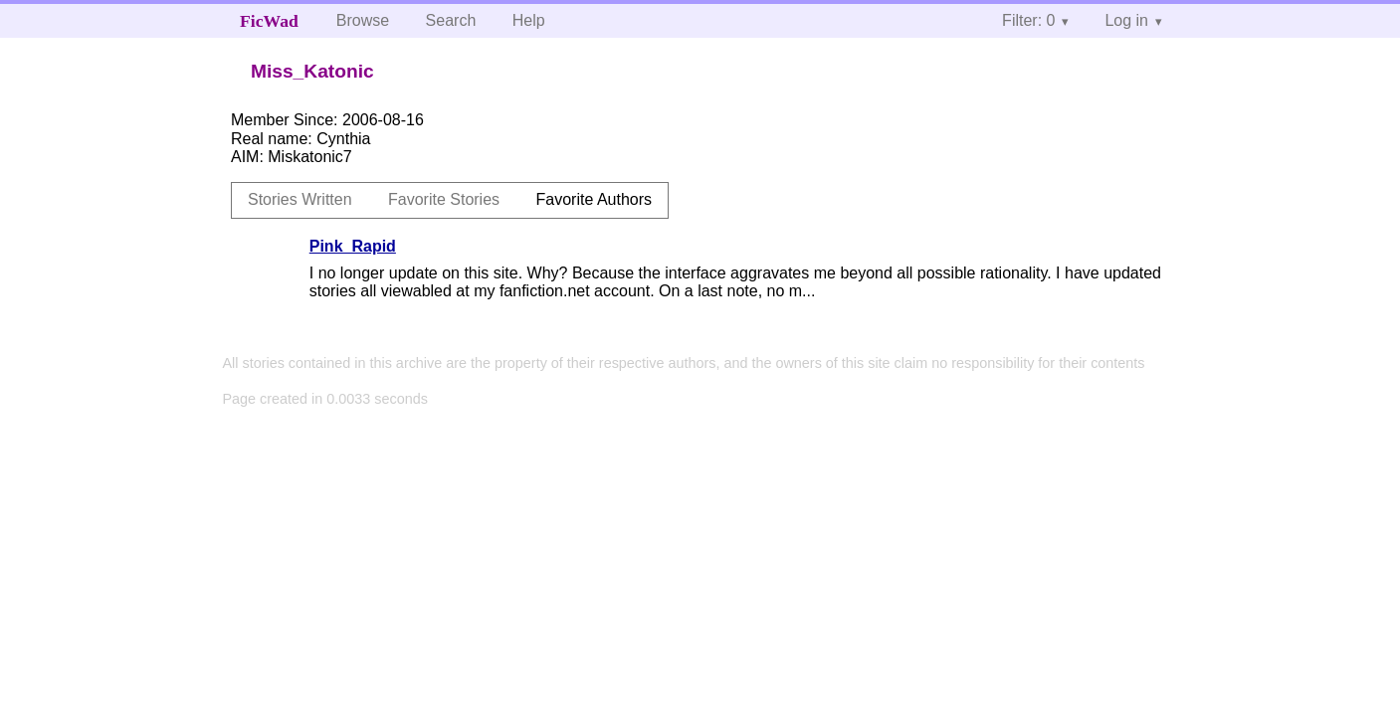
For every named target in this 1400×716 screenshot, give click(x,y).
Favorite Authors (594, 199)
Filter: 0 (1028, 20)
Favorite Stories (444, 199)
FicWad (269, 21)
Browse (362, 20)
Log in (1126, 20)
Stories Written (300, 199)
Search (451, 20)
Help (528, 20)
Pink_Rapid (352, 246)
